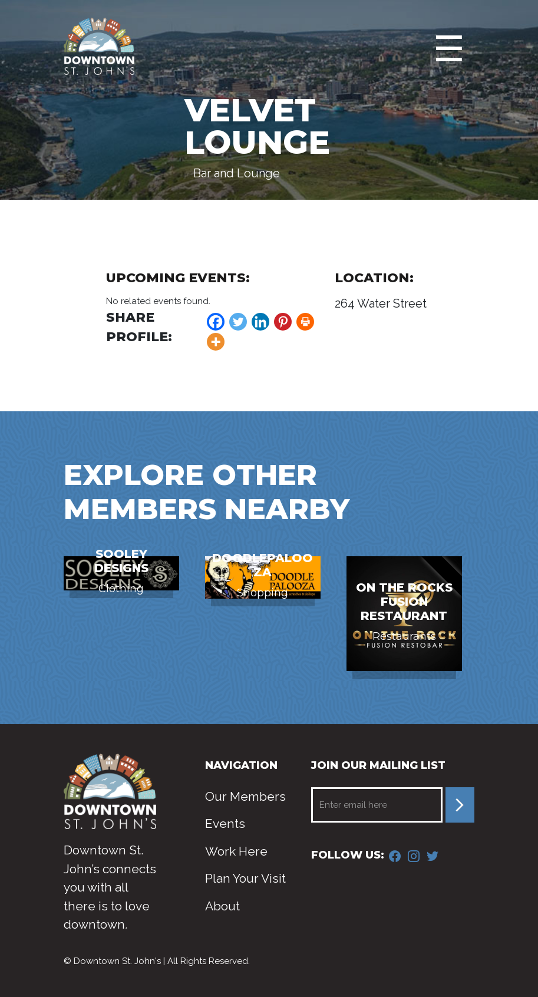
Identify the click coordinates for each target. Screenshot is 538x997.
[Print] (305, 322)
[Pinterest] (283, 322)
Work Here (236, 851)
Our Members (245, 796)
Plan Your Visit (245, 878)
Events (225, 823)
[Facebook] (216, 322)
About (222, 906)
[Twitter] (238, 322)
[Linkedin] (260, 322)
